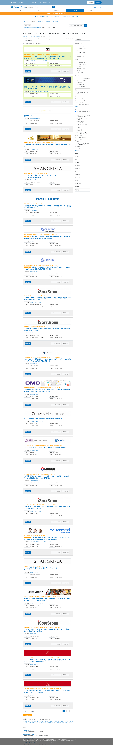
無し (77, 54)
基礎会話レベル (80, 56)
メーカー (79, 98)
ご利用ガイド (99, 7)
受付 (56, 721)
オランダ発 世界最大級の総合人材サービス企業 (40, 541)
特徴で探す (55, 21)
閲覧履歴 (56, 10)
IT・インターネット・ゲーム (82, 93)
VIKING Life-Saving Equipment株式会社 (38, 60)
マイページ (38, 10)
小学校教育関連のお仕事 (28, 734)
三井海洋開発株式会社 (35, 480)
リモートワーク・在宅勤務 (82, 78)
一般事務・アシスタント (49, 721)
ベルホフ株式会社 (34, 210)
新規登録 (98, 2)
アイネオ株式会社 (34, 450)
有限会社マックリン (34, 664)
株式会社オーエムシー (35, 394)
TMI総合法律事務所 (34, 149)
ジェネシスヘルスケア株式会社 (36, 421)
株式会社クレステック (35, 241)
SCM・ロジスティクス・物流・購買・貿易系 (82, 144)
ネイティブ (79, 46)
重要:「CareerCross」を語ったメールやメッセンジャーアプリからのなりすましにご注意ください (56, 16)
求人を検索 (74, 10)
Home (20, 10)
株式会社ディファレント (35, 118)
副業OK (78, 82)
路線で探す (48, 21)
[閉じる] (24, 743)
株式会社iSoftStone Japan (35, 302)
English (94, 7)
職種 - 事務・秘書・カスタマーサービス (33, 27)
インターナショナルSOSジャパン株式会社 (39, 91)
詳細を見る (27, 71)
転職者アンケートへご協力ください (56, 13)
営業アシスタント (27, 730)
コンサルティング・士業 (82, 104)
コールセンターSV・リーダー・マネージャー (83, 133)
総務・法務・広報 (80, 137)
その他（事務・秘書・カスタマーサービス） (83, 123)
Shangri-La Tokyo (33, 179)
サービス (79, 95)
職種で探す (33, 21)
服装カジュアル (80, 80)
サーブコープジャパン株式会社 (36, 603)
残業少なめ (79, 84)
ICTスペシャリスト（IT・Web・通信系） (82, 147)
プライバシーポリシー (46, 742)
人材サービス (79, 102)
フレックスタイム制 (81, 86)
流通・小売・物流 (80, 100)
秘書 (37, 721)
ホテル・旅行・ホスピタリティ (82, 140)
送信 (86, 25)
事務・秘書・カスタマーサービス (29, 721)
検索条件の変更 (28, 25)
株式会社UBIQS (33, 363)
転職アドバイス (93, 10)
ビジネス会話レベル (81, 48)
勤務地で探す (41, 21)
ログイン (90, 2)
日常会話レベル (80, 52)
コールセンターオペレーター (63, 721)
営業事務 (41, 721)
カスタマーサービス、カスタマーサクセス (47, 722)
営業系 (78, 135)
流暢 (78, 50)
